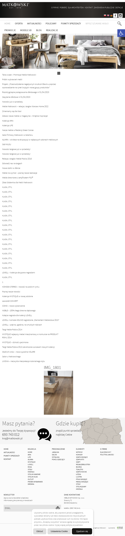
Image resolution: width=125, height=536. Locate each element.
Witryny (79, 452)
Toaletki (79, 469)
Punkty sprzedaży (71, 23)
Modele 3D (26, 30)
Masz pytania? (18, 423)
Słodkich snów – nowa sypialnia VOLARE (18, 352)
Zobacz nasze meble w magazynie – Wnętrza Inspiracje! (25, 116)
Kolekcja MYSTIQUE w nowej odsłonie (17, 296)
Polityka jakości (107, 455)
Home (7, 23)
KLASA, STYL (7, 187)
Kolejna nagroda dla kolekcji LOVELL (17, 315)
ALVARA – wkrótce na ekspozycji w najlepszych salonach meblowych (30, 139)
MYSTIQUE (31, 462)
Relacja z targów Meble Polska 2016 (17, 159)
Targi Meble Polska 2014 (12, 329)
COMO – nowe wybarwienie (13, 306)
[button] (121, 33)
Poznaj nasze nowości (11, 291)
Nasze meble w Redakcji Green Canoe (17, 130)
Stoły (30, 469)
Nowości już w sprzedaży (12, 102)
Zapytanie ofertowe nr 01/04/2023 (16, 97)
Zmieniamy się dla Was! (12, 111)
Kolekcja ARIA (7, 121)
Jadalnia (55, 452)
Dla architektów (76, 7)
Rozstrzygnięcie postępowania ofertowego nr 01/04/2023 (25, 92)
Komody (79, 455)
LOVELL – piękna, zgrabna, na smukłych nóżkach (22, 325)
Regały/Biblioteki (83, 464)
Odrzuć (39, 531)
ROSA (30, 467)
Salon (54, 455)
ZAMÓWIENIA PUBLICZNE (104, 7)
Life (29, 457)
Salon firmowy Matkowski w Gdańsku (17, 135)
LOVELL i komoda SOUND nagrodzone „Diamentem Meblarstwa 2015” (30, 320)
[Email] (32, 508)
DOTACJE (119, 7)
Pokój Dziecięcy (58, 459)
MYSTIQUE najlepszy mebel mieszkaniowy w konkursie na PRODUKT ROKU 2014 (30, 336)
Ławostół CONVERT (10, 301)
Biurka (79, 467)
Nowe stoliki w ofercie (11, 168)
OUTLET (31, 479)
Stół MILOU (6, 144)
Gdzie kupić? (71, 423)
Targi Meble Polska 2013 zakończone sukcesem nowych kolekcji (28, 347)
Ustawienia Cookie (59, 531)
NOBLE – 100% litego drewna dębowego (19, 310)
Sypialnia (55, 457)
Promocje (10, 30)
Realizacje (52, 30)
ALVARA (30, 459)
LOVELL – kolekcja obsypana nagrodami (18, 272)
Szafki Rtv (80, 459)
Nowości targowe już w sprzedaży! (16, 149)
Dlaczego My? (105, 452)
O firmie (55, 7)
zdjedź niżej (62, 43)
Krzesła (31, 472)
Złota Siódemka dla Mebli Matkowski (17, 182)
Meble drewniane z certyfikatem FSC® (17, 177)
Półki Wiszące (81, 479)
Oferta (19, 23)
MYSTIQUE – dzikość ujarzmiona (15, 342)
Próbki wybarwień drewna (35, 483)
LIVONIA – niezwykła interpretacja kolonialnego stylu (23, 361)
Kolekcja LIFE (7, 125)
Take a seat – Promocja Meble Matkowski (19, 75)
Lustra (79, 477)
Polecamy (51, 23)
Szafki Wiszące (82, 457)
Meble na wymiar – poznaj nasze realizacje (19, 173)
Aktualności (34, 23)
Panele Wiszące (82, 482)
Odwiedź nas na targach (12, 163)
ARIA (29, 455)
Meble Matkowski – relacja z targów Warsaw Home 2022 (25, 106)
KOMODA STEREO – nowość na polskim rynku (20, 287)
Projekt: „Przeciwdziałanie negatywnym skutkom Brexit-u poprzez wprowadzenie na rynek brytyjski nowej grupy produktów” (29, 86)
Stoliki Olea (33, 477)
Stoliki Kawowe (34, 474)
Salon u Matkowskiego (11, 356)
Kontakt (89, 7)
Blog (39, 30)
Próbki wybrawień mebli (12, 79)
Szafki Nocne (81, 472)
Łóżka (78, 474)
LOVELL (30, 464)
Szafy (78, 462)
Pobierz (63, 7)
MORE (30, 452)
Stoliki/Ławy (81, 487)
